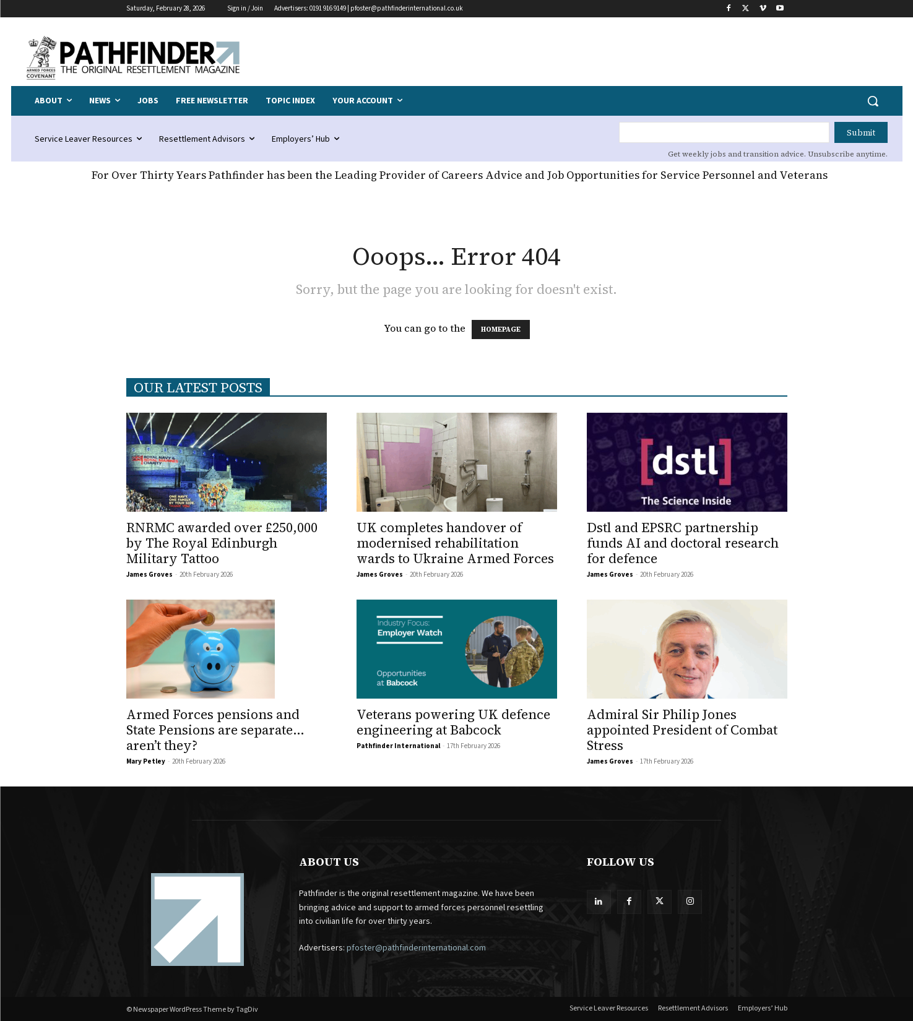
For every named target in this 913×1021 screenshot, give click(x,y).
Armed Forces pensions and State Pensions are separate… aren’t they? (215, 729)
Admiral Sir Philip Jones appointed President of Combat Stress (682, 729)
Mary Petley (145, 761)
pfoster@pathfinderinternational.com (416, 948)
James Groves (149, 574)
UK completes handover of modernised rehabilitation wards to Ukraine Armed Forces (455, 543)
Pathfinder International (398, 746)
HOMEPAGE (501, 329)
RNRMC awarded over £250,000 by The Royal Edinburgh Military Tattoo (222, 543)
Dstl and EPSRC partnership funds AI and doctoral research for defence (683, 543)
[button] (873, 101)
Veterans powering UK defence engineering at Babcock (453, 722)
